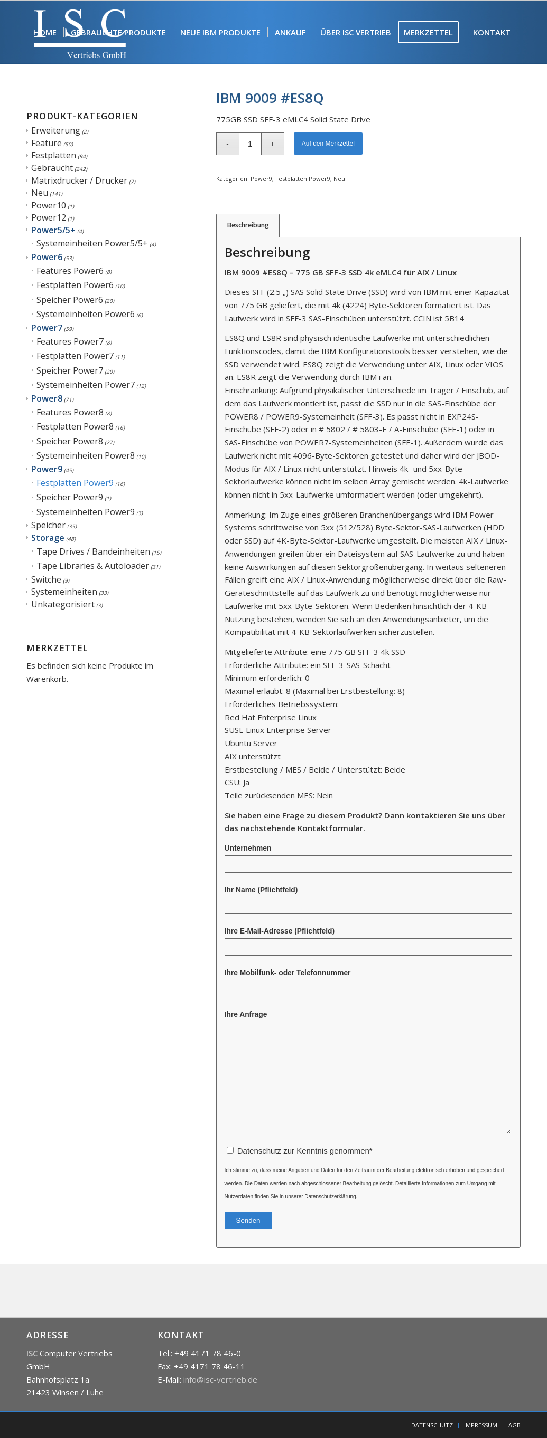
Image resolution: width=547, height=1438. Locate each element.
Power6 (46, 257)
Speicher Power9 (69, 497)
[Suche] (36, 95)
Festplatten (53, 155)
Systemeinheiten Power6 (85, 314)
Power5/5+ (53, 230)
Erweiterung (55, 130)
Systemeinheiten (64, 591)
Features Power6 (70, 271)
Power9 (46, 469)
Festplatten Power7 (75, 355)
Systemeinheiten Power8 (85, 455)
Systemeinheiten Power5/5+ (92, 243)
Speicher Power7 (69, 370)
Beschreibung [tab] (248, 225)
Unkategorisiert (63, 604)
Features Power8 (70, 412)
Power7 (46, 328)
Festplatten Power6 (75, 285)
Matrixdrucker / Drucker (79, 180)
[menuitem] (44, 32)
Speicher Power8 (69, 441)
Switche (46, 579)
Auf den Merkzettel (328, 143)
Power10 (48, 205)
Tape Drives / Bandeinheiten (93, 551)
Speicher (48, 525)
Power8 (46, 398)
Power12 (48, 217)
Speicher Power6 (69, 300)
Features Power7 (70, 341)
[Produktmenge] (250, 143)
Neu (39, 192)
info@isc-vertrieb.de (220, 1379)
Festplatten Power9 (75, 483)
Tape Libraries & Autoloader (92, 566)
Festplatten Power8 (75, 426)
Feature (46, 143)
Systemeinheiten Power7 (85, 385)
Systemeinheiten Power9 (85, 512)
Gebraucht (52, 168)
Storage (47, 538)
